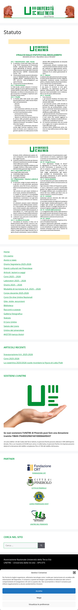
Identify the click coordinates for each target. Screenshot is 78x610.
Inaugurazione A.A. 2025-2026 (18, 354)
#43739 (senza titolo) (14, 334)
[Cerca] (41, 545)
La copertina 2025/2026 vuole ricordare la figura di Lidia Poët (33, 362)
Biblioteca (8, 305)
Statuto (7, 317)
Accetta (39, 591)
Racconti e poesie (12, 309)
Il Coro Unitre (10, 322)
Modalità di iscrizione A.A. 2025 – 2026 (22, 289)
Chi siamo (8, 255)
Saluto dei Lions (11, 326)
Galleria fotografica (13, 313)
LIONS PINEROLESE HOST (39, 502)
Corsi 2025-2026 (11, 358)
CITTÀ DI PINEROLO (39, 487)
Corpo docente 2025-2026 (16, 293)
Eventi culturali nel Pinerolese (18, 268)
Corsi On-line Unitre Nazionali (18, 297)
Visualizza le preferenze (39, 604)
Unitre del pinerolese (14, 330)
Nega (39, 597)
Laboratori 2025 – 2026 (15, 280)
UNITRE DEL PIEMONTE (39, 523)
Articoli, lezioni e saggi (14, 272)
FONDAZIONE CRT (39, 472)
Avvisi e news (10, 260)
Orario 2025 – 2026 (13, 284)
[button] (74, 572)
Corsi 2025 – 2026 (12, 276)
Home (7, 251)
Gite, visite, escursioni (14, 301)
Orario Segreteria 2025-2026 (17, 264)
